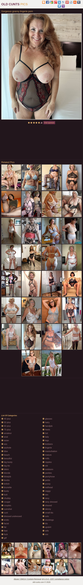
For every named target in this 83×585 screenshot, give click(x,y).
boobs (5, 480)
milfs (45, 458)
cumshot (6, 509)
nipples (47, 462)
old (45, 466)
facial (5, 523)
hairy (46, 422)
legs (45, 440)
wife (45, 531)
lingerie (47, 448)
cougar (5, 502)
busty (5, 491)
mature (47, 455)
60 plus (6, 426)
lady (45, 437)
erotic (5, 520)
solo (45, 516)
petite (46, 480)
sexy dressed (49, 502)
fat (3, 527)
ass (4, 444)
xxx (45, 534)
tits (45, 523)
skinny (46, 509)
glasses (47, 419)
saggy (46, 491)
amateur (6, 433)
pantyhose (48, 476)
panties (47, 473)
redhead (47, 487)
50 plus (6, 422)
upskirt (46, 527)
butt (4, 495)
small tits (47, 513)
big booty (6, 462)
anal (4, 437)
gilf (4, 538)
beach (5, 455)
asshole (6, 448)
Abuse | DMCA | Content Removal (27, 579)
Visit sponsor (49, 123)
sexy (45, 498)
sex (45, 495)
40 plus (6, 419)
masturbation (49, 451)
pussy (46, 484)
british (5, 484)
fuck (4, 534)
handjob (47, 426)
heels (46, 430)
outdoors (47, 469)
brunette (6, 487)
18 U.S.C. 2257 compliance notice (55, 579)
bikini (5, 469)
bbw (4, 451)
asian (5, 440)
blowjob (6, 476)
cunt (4, 513)
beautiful (6, 458)
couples (6, 505)
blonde (5, 473)
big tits (5, 466)
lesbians (47, 444)
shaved (47, 505)
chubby (6, 498)
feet (4, 531)
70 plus (6, 430)
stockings (48, 520)
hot (45, 433)
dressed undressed (11, 516)
